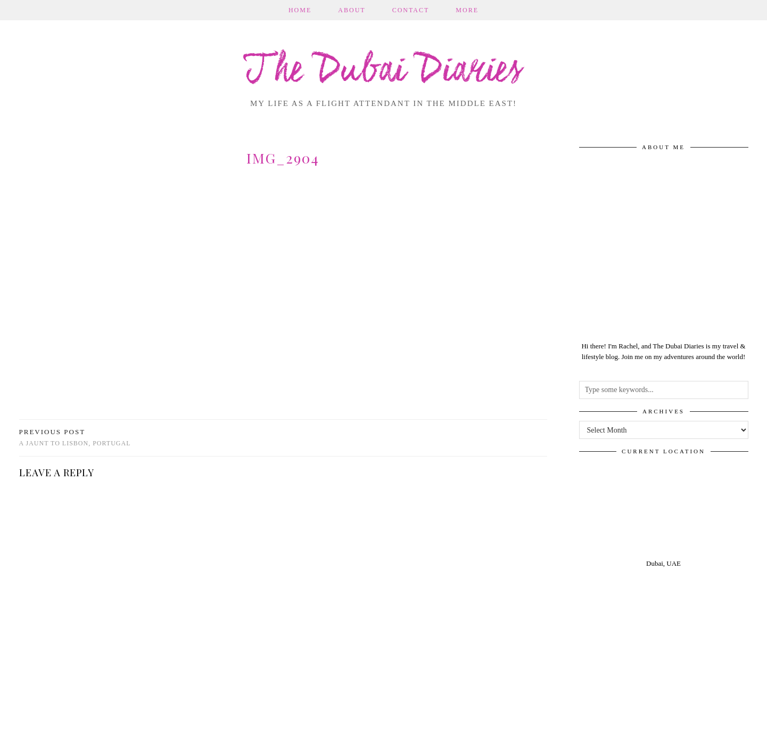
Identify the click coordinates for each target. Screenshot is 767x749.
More (467, 10)
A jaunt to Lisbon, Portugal (75, 437)
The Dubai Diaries (383, 71)
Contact (411, 10)
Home (299, 10)
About (351, 10)
